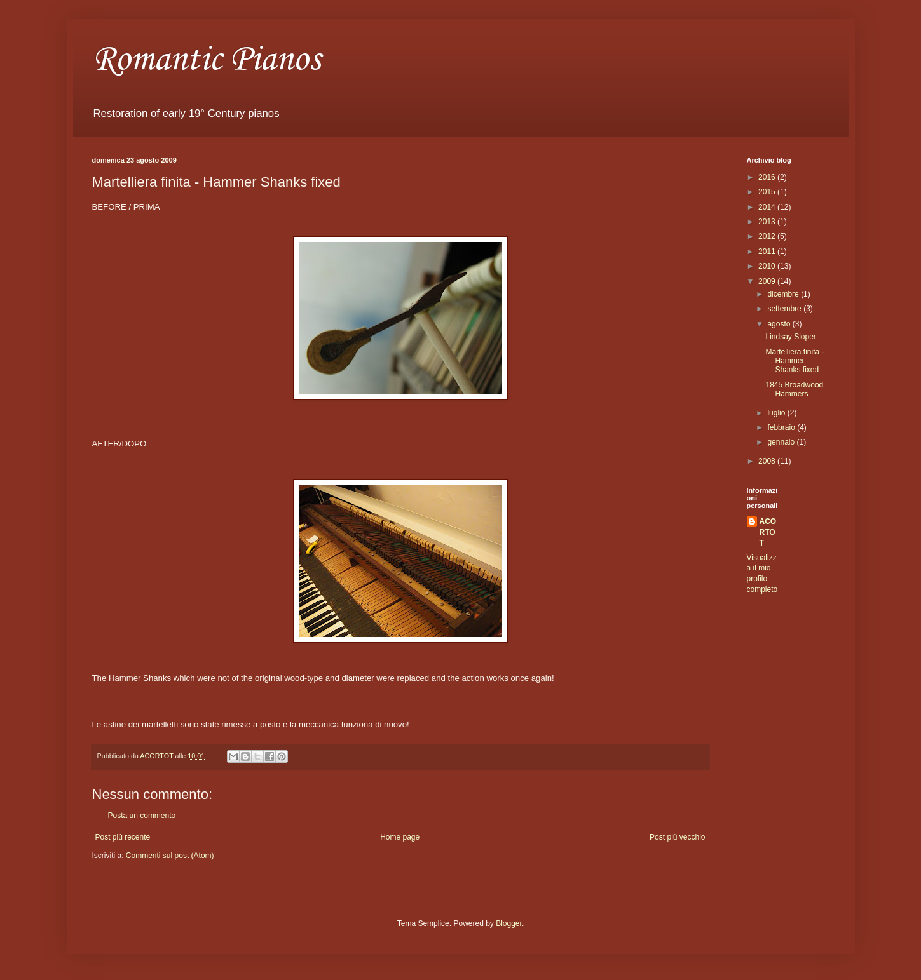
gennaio (781, 442)
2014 (767, 207)
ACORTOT (768, 532)
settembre (785, 308)
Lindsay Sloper (790, 336)
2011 (767, 251)
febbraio (782, 427)
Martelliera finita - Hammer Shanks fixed (794, 361)
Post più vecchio (677, 837)
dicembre (784, 294)
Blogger (509, 923)
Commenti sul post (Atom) (170, 855)
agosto (779, 323)
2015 (767, 191)
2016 (767, 177)
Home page (400, 837)
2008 (767, 461)
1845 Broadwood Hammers (794, 389)
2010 (767, 266)
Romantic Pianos (206, 60)
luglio (777, 412)
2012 (767, 236)
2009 (767, 281)
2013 (767, 221)
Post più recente (123, 837)
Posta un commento (142, 815)
